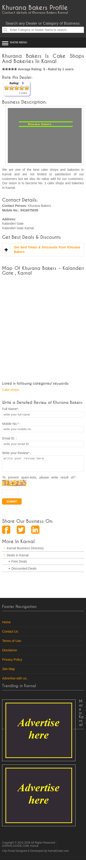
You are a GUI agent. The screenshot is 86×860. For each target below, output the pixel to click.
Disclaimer (9, 653)
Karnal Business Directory (25, 551)
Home (6, 625)
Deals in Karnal (17, 558)
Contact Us (10, 634)
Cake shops (10, 390)
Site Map (8, 671)
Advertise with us (14, 681)
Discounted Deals (23, 571)
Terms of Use (11, 643)
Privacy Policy (12, 662)
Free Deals (19, 564)
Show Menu (18, 42)
